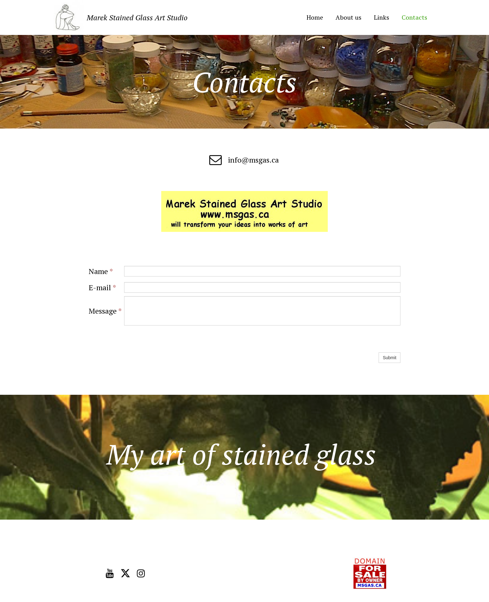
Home (315, 17)
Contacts (414, 17)
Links (381, 17)
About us (348, 17)
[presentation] (171, 339)
